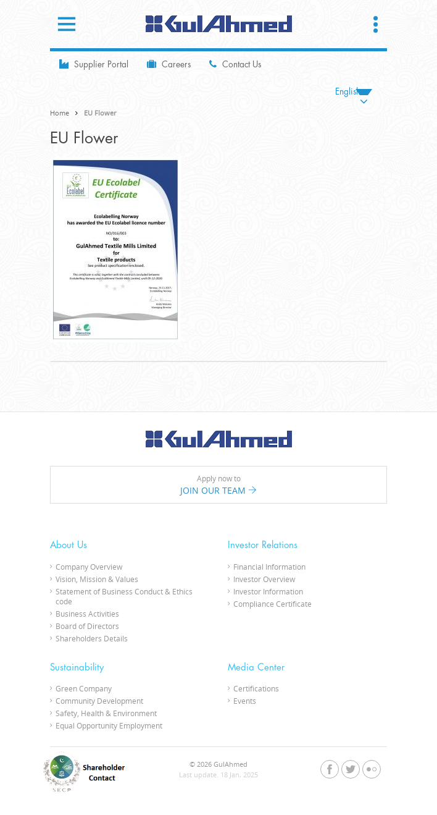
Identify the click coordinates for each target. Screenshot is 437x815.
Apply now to (218, 485)
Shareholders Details (92, 638)
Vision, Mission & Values (97, 579)
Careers (169, 64)
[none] (353, 92)
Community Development (99, 701)
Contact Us (235, 64)
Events (244, 701)
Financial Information (269, 567)
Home (59, 112)
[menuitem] (353, 92)
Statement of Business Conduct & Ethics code (124, 596)
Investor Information (268, 591)
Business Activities (87, 614)
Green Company (84, 688)
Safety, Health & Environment (106, 713)
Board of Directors (87, 626)
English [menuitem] (347, 92)
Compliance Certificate (272, 604)
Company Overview (89, 567)
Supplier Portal (93, 64)
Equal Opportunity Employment (109, 725)
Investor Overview (264, 579)
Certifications (256, 688)
